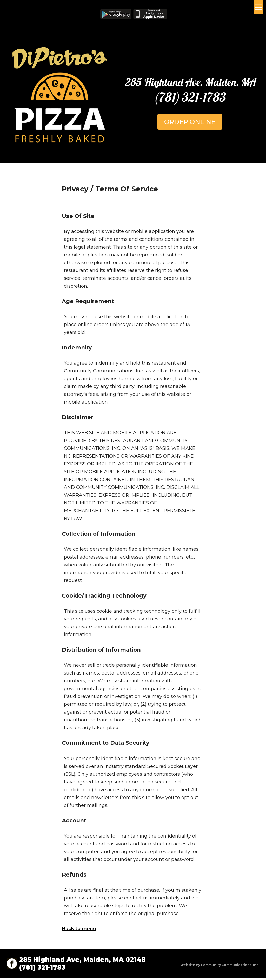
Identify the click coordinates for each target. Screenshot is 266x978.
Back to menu (79, 928)
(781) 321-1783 (190, 97)
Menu (258, 7)
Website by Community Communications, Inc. (219, 965)
